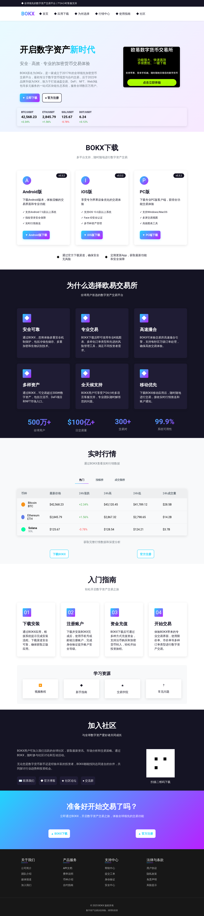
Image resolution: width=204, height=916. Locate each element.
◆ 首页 (43, 13)
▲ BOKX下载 (59, 833)
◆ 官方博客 (55, 780)
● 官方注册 (63, 98)
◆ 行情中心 (102, 13)
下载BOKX (59, 554)
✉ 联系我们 (29, 780)
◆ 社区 (140, 13)
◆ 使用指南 (123, 13)
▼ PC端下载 (154, 235)
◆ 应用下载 (61, 13)
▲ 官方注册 (145, 833)
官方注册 (145, 554)
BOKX (28, 14)
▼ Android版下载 (40, 235)
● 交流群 (106, 780)
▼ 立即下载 (33, 98)
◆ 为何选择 (82, 13)
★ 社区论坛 (81, 780)
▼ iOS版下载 (96, 235)
